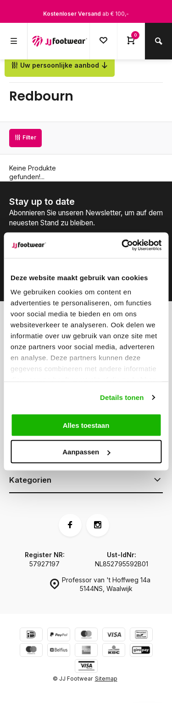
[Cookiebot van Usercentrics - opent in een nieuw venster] (122, 245)
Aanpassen (86, 452)
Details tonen (122, 397)
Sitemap (106, 678)
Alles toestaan (86, 425)
